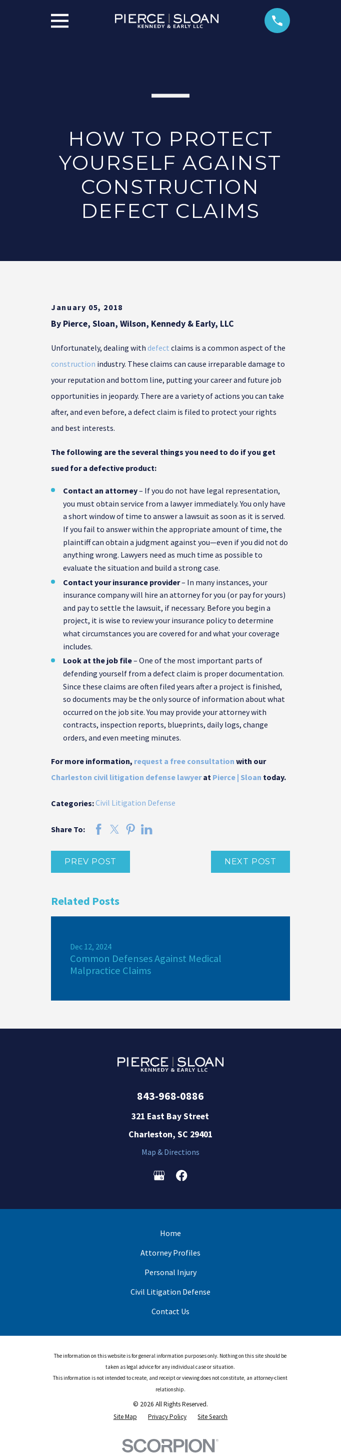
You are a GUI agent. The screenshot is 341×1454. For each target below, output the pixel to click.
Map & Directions (171, 1152)
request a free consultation (184, 761)
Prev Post (90, 861)
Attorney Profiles (170, 1253)
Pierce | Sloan (237, 777)
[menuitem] (125, 1416)
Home (170, 1233)
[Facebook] (181, 1175)
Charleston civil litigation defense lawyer (126, 777)
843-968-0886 (170, 1096)
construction (73, 364)
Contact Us (171, 1311)
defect (159, 348)
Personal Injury (170, 1272)
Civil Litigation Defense (136, 803)
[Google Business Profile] (159, 1175)
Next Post (250, 861)
